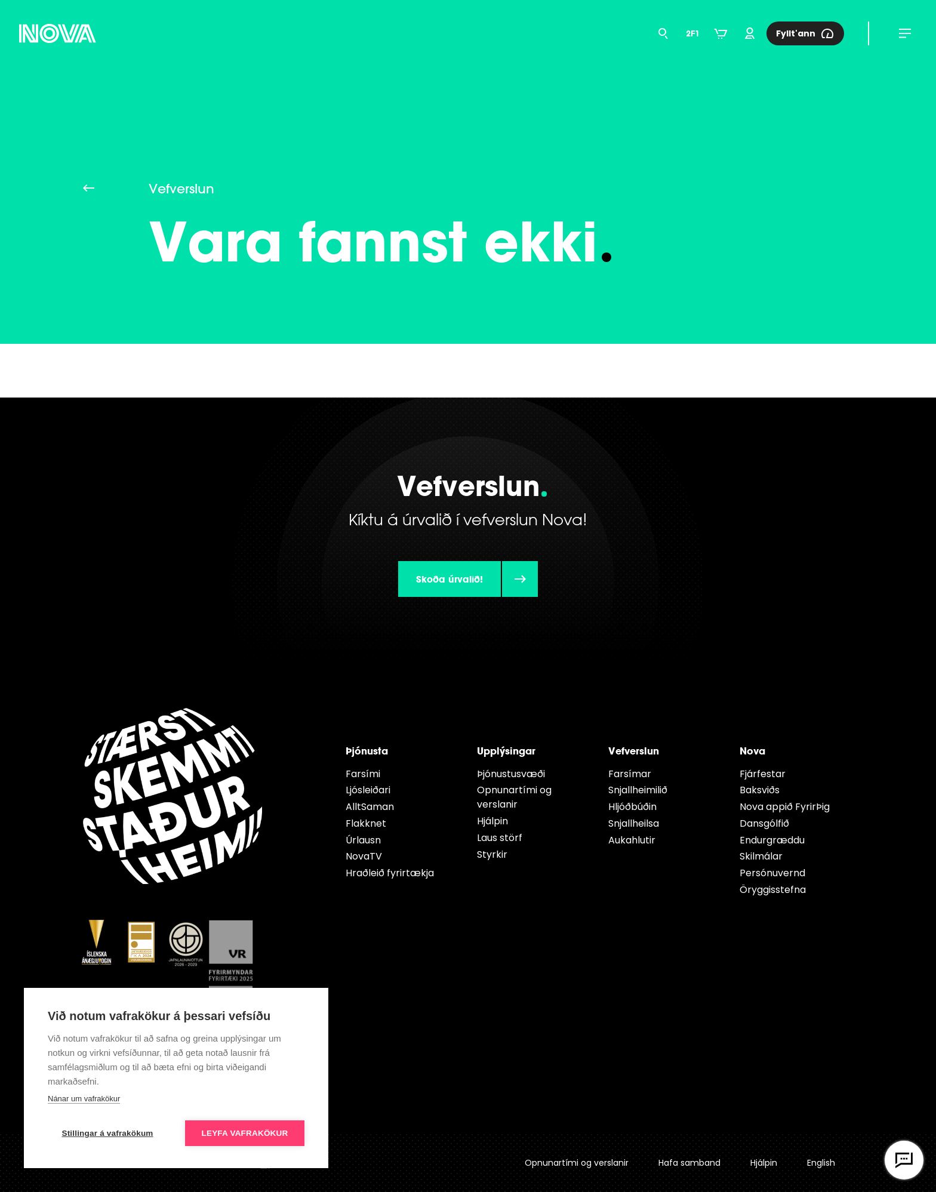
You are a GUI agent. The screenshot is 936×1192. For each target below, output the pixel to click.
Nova (752, 750)
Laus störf (499, 838)
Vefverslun (633, 750)
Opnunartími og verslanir (514, 797)
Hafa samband (689, 1163)
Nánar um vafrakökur (84, 1098)
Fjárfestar (763, 774)
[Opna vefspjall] (904, 1160)
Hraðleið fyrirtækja (390, 873)
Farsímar (629, 774)
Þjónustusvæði (511, 774)
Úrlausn (363, 840)
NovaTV (364, 856)
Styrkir (492, 854)
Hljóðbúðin (632, 807)
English (821, 1163)
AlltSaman (370, 807)
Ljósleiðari (368, 790)
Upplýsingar (506, 750)
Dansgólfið (764, 823)
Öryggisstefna (773, 890)
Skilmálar (761, 856)
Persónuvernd (772, 873)
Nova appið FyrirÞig (785, 807)
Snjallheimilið (637, 790)
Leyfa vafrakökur (245, 1133)
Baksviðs (760, 790)
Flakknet (366, 823)
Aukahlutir (631, 840)
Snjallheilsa (633, 823)
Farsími (363, 774)
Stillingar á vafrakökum (107, 1133)
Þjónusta (367, 750)
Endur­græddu (772, 840)
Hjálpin (492, 821)
